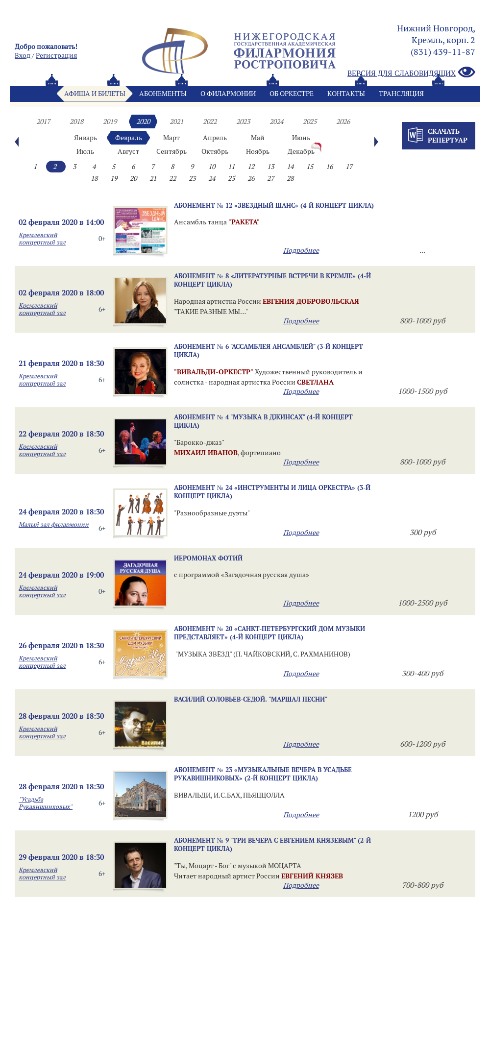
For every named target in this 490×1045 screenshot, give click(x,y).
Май (258, 137)
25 (231, 178)
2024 (276, 121)
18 (94, 178)
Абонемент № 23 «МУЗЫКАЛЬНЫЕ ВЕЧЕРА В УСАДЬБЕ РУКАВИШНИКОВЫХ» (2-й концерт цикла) (263, 773)
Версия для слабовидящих (411, 73)
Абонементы (163, 93)
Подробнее (301, 250)
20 (133, 178)
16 (329, 166)
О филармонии (228, 93)
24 (211, 178)
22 (172, 178)
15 (309, 166)
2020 (143, 121)
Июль (85, 151)
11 (231, 166)
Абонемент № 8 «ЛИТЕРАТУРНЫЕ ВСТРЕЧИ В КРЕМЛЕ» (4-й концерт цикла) (272, 280)
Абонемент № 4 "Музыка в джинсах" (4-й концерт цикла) (263, 421)
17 (348, 166)
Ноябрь (258, 151)
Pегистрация (56, 55)
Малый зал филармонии (54, 524)
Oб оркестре (292, 93)
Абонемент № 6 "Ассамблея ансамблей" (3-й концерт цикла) (268, 350)
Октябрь (214, 151)
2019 (110, 121)
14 (290, 166)
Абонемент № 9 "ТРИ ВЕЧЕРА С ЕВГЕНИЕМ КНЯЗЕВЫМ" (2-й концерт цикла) (272, 844)
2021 (176, 121)
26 (250, 178)
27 (270, 178)
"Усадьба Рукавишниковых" (46, 803)
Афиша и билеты (94, 93)
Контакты (346, 93)
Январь (85, 137)
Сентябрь (171, 151)
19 (113, 178)
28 (290, 178)
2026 (343, 121)
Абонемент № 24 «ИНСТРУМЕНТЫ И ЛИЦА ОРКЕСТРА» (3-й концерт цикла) (272, 491)
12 (250, 166)
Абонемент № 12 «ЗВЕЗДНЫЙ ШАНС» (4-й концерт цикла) (274, 205)
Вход (22, 55)
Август (128, 151)
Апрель (215, 137)
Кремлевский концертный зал (42, 238)
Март (171, 137)
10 (211, 166)
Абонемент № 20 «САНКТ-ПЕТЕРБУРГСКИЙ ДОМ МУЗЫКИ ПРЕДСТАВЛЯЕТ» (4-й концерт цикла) (269, 632)
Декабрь (301, 151)
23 (192, 178)
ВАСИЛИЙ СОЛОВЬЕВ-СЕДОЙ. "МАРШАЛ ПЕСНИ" (250, 699)
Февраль (128, 137)
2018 (76, 121)
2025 (310, 121)
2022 (210, 121)
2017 (43, 121)
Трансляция (401, 93)
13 (270, 166)
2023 (243, 121)
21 (152, 178)
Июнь (301, 137)
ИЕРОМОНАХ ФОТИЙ (208, 558)
